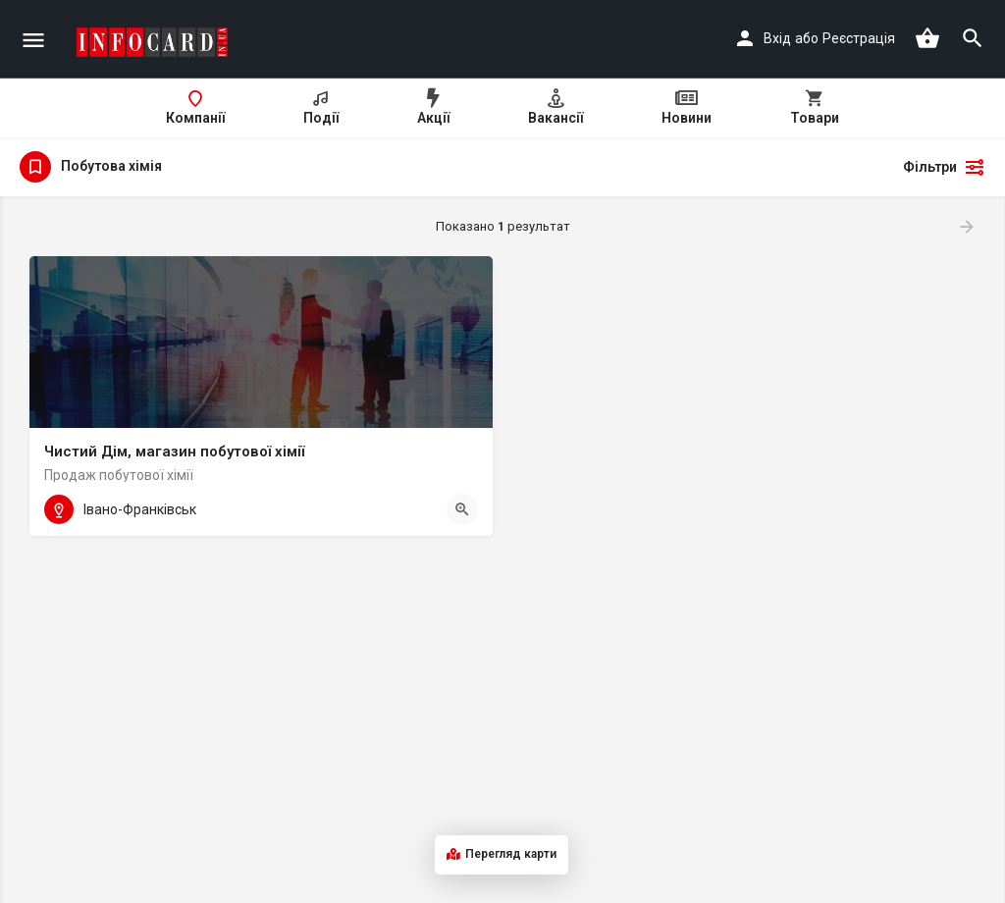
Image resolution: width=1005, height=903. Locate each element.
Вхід (777, 38)
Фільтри (944, 167)
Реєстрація (858, 38)
